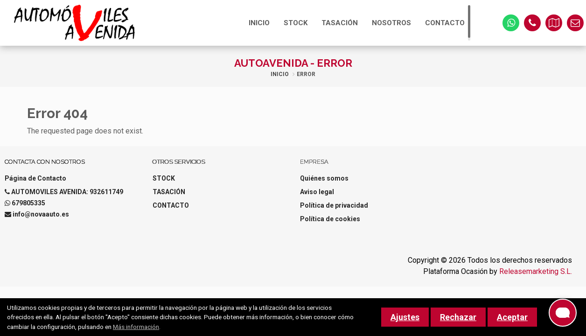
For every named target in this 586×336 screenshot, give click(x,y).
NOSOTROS (391, 23)
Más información (136, 326)
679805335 (28, 203)
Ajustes (405, 317)
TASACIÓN (339, 23)
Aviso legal (317, 192)
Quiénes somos (324, 178)
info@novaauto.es (41, 214)
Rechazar (458, 317)
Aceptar (512, 317)
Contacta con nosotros (45, 161)
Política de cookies (330, 219)
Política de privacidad (334, 205)
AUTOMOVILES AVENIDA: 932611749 (67, 192)
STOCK (295, 23)
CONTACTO (445, 23)
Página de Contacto (35, 178)
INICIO (259, 23)
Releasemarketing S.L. (535, 271)
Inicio (280, 74)
